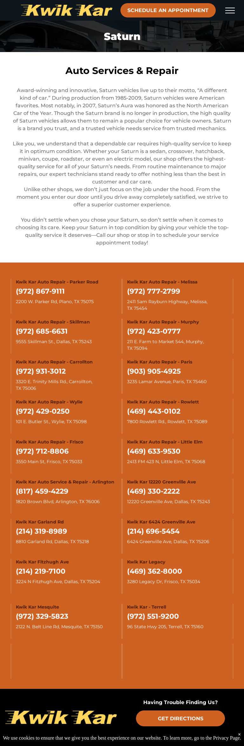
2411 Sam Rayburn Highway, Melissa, (168, 301)
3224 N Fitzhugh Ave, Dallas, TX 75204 (58, 581)
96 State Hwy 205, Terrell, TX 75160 (165, 626)
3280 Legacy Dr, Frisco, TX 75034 (163, 581)
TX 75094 (137, 348)
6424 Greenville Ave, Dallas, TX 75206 (168, 541)
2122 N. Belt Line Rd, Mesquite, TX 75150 (59, 626)
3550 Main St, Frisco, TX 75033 (49, 461)
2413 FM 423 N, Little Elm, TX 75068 (166, 461)
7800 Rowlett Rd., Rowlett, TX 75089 (167, 421)
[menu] (230, 10)
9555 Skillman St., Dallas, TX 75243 (54, 341)
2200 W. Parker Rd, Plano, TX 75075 (55, 301)
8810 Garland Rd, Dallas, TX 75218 (52, 541)
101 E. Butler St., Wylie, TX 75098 (51, 421)
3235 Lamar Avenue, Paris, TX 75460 (167, 381)
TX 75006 (26, 388)
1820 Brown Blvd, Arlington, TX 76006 (58, 501)
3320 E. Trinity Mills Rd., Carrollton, (55, 381)
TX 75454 (137, 308)
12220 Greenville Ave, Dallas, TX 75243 (168, 501)
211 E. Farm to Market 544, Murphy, (166, 341)
